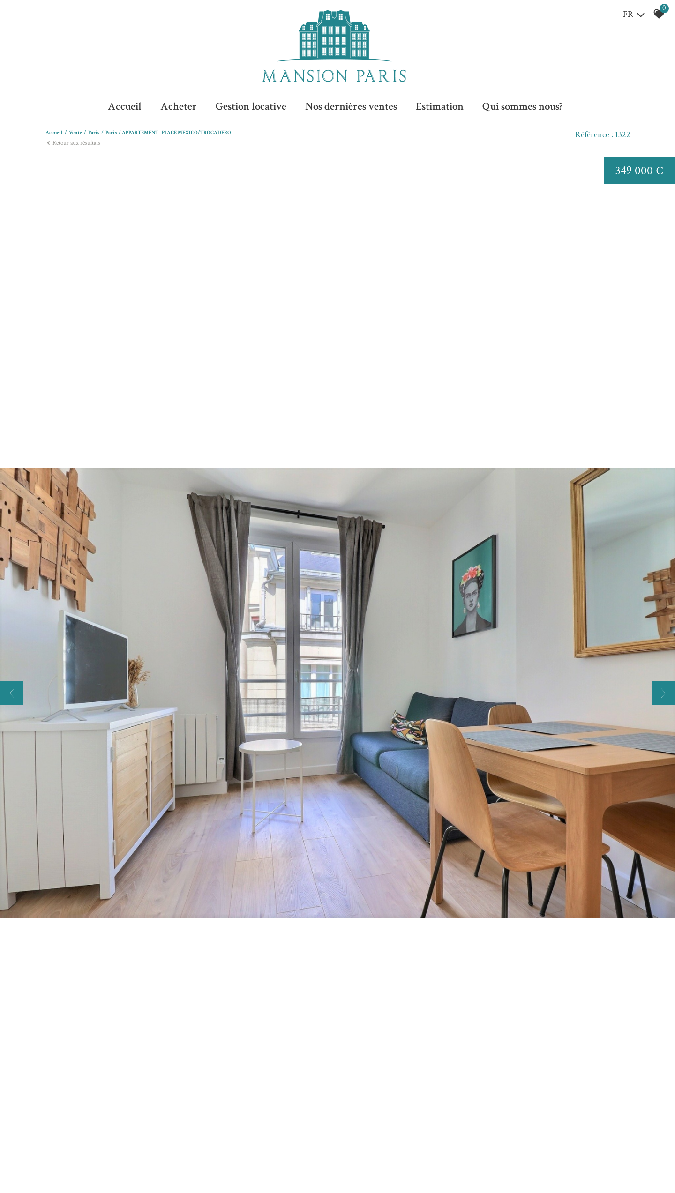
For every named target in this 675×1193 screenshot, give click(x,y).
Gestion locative (251, 106)
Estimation (440, 106)
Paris (93, 132)
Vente (75, 132)
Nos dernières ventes (351, 106)
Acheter (178, 106)
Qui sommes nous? (522, 106)
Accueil (125, 106)
